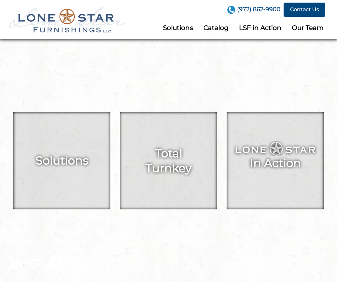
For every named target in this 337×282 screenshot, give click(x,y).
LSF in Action (260, 28)
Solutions (178, 28)
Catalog (216, 28)
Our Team (307, 28)
